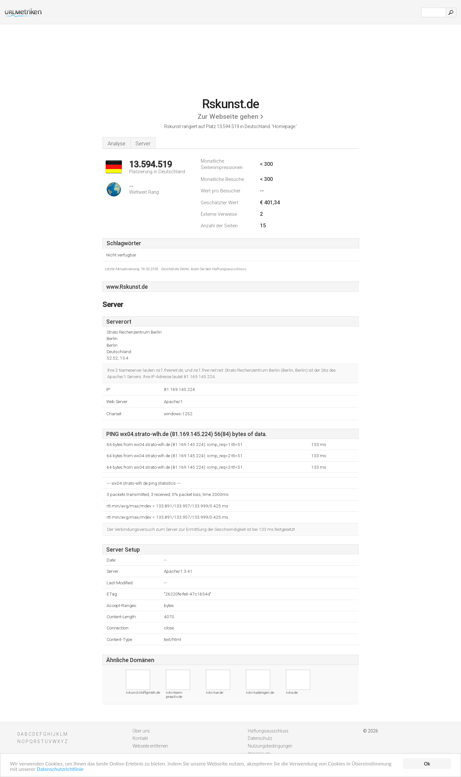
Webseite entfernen (150, 746)
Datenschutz (260, 738)
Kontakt (140, 738)
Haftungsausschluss (268, 730)
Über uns (141, 730)
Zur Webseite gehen (228, 116)
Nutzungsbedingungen (270, 746)
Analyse (116, 143)
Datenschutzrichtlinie (60, 769)
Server (142, 143)
